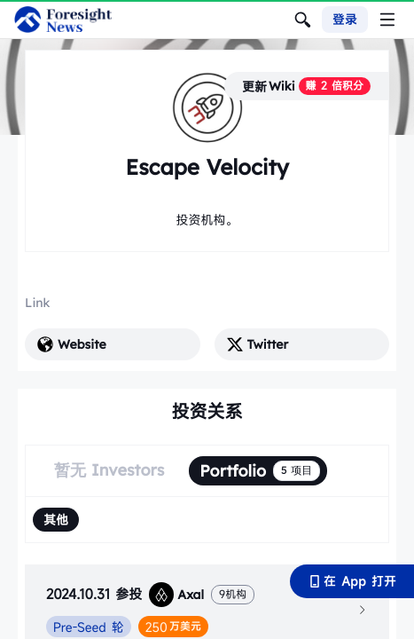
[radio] (56, 520)
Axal (176, 594)
